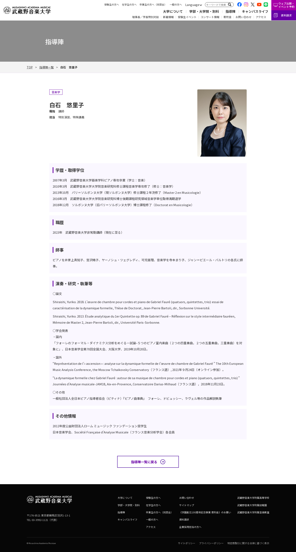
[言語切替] (192, 4)
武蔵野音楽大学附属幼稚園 (252, 505)
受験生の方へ (111, 4)
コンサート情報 (210, 17)
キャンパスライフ (255, 11)
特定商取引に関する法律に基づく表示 (248, 543)
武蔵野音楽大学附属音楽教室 (253, 512)
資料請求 (286, 15)
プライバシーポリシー (211, 543)
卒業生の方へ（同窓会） (153, 4)
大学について (173, 11)
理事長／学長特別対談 (145, 17)
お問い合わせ (244, 17)
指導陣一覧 (46, 67)
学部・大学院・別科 (204, 11)
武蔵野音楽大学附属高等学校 (253, 497)
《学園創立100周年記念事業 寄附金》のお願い (205, 512)
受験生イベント (187, 17)
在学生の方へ (129, 4)
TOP (30, 67)
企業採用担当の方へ (190, 527)
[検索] (230, 4)
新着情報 (168, 17)
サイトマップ (186, 505)
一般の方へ (176, 4)
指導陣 (230, 11)
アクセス (261, 17)
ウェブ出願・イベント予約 (286, 5)
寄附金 (227, 17)
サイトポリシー (186, 543)
